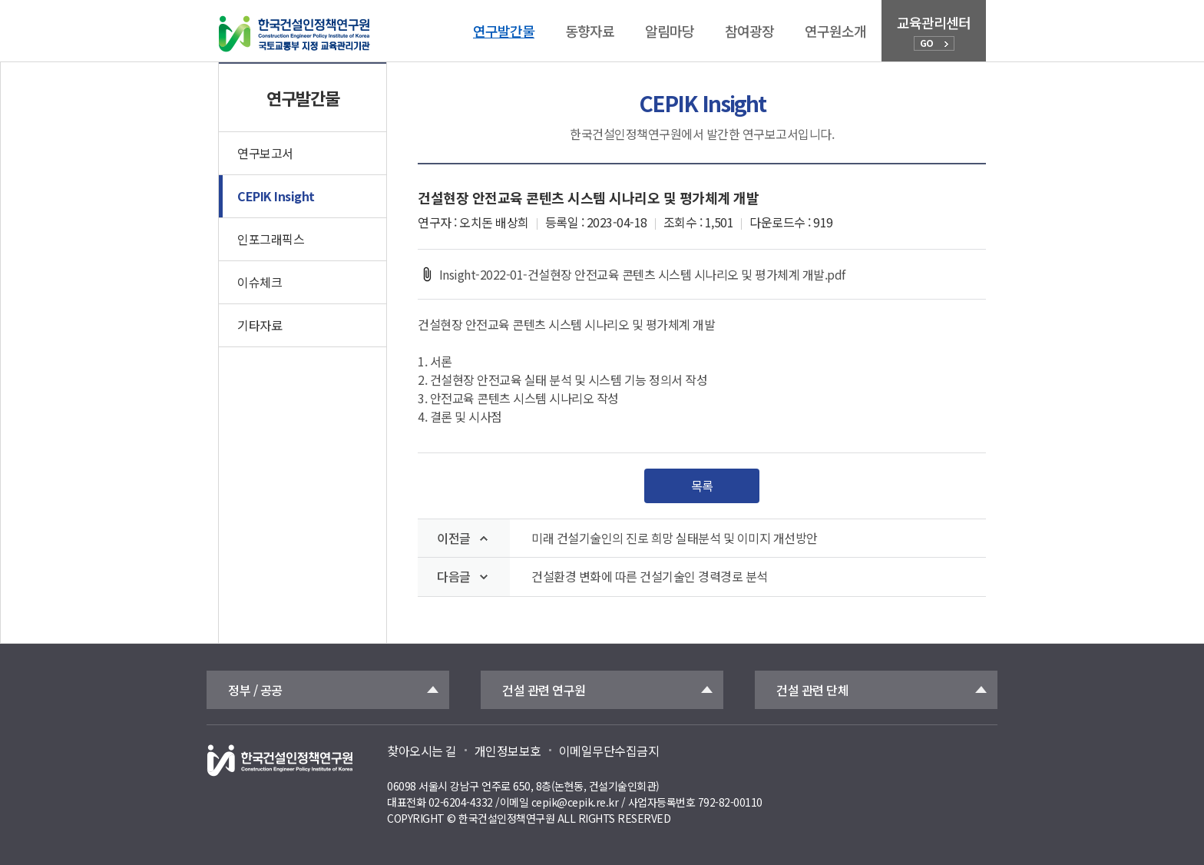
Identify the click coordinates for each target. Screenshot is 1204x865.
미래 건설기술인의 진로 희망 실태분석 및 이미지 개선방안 (674, 538)
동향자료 (589, 31)
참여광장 (749, 31)
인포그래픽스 (270, 239)
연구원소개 (835, 31)
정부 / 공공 (255, 690)
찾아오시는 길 (422, 750)
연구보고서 (265, 153)
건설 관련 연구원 (544, 690)
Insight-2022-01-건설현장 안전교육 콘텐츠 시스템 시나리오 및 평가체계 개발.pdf (631, 274)
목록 (702, 485)
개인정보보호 (508, 750)
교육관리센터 (934, 31)
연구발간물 (503, 31)
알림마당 (669, 31)
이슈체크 (259, 282)
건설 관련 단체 (812, 690)
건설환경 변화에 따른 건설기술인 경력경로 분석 (649, 576)
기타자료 (259, 325)
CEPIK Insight (276, 196)
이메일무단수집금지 (609, 750)
